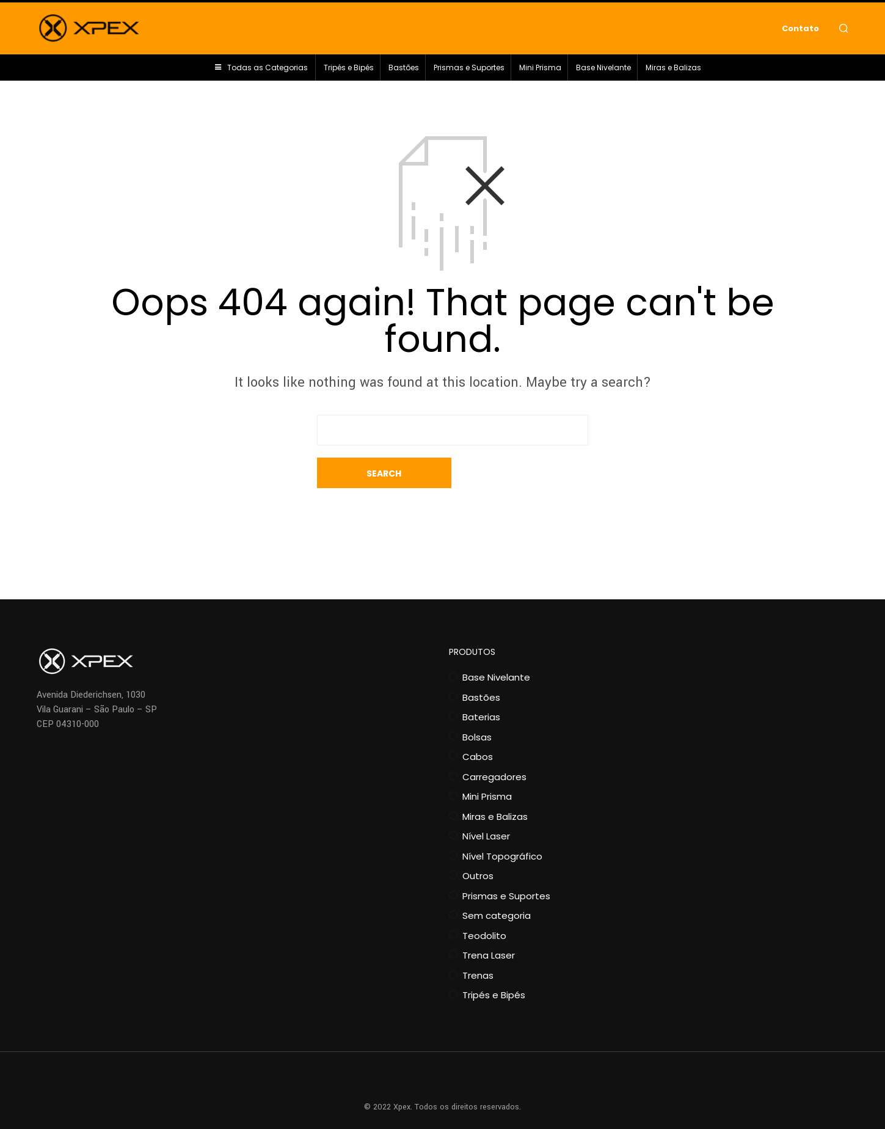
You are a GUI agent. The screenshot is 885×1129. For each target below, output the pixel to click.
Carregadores (494, 746)
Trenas (477, 944)
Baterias (481, 686)
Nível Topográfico (502, 825)
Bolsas (477, 706)
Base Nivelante (603, 70)
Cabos (477, 726)
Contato (800, 29)
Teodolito (484, 905)
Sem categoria (496, 885)
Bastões (403, 70)
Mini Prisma (540, 70)
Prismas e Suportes (469, 70)
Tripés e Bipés (349, 70)
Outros (477, 845)
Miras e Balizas (673, 70)
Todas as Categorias (267, 70)
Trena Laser (488, 924)
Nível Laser (486, 805)
